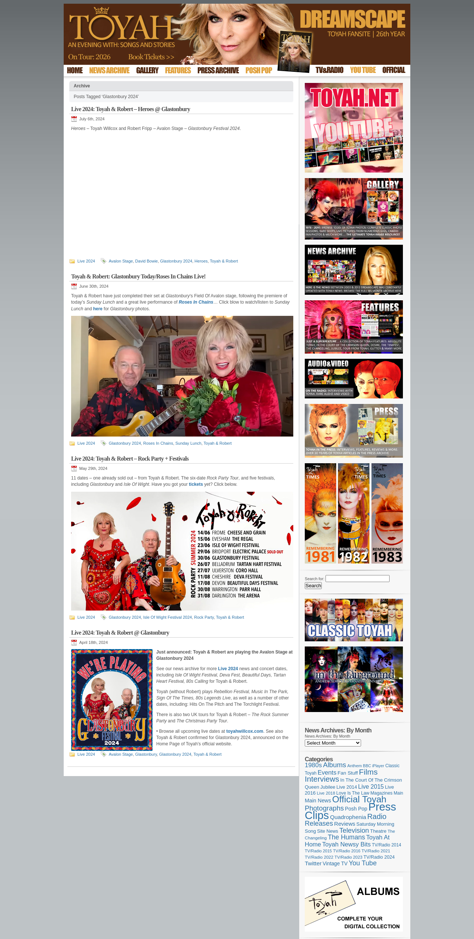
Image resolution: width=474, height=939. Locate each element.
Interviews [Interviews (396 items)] (322, 779)
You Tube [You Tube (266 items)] (363, 863)
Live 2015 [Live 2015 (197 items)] (371, 786)
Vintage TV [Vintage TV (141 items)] (335, 863)
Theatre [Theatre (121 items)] (378, 831)
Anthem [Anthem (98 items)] (354, 765)
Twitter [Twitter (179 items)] (313, 863)
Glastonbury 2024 (176, 261)
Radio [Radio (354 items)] (377, 816)
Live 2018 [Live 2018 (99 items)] (326, 793)
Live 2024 (86, 261)
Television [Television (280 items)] (354, 830)
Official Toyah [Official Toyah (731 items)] (359, 799)
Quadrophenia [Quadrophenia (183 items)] (348, 817)
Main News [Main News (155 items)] (318, 800)
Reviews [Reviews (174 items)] (344, 824)
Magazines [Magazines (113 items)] (381, 793)
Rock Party (204, 617)
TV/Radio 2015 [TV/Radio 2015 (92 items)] (318, 851)
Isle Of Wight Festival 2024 (167, 617)
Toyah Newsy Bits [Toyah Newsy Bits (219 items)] (346, 844)
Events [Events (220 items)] (327, 772)
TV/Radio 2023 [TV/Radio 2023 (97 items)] (348, 857)
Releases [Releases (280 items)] (319, 823)
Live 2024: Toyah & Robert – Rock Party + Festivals (129, 458)
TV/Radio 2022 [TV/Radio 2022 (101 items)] (319, 857)
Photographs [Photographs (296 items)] (324, 808)
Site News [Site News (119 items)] (327, 831)
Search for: (314, 579)
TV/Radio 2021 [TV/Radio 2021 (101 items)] (375, 851)
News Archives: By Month (327, 736)
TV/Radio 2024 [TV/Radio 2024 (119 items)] (378, 857)
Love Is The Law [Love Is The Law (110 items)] (352, 793)
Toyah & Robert (224, 261)
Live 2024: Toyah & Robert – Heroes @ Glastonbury (130, 109)
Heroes (200, 261)
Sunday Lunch (188, 443)
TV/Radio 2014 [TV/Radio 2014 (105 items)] (386, 845)
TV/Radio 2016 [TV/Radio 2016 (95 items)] (346, 851)
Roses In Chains (158, 443)
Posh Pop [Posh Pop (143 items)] (356, 809)
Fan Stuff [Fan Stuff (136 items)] (348, 773)
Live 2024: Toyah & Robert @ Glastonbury (120, 632)
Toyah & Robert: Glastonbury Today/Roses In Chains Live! (138, 276)
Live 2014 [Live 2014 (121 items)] (347, 787)
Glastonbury (146, 754)
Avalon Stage (121, 261)
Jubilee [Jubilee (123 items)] (328, 787)
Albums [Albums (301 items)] (334, 765)
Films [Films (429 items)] (368, 772)
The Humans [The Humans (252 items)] (346, 837)
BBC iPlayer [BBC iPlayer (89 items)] (373, 765)
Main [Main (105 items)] (398, 793)
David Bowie (146, 261)
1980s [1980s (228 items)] (313, 765)
